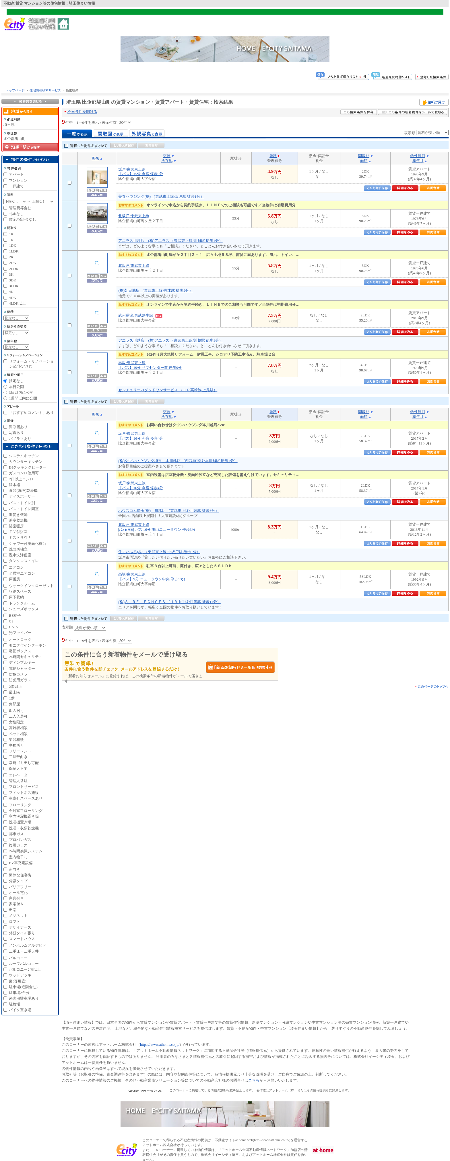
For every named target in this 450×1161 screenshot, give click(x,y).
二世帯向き (18, 757)
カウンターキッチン (25, 461)
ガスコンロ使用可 (24, 473)
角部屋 (14, 704)
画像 (95, 158)
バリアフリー (20, 887)
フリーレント (20, 751)
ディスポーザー (22, 496)
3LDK (13, 286)
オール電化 (18, 892)
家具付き (16, 898)
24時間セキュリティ (25, 657)
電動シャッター (22, 668)
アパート (16, 174)
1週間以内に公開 (23, 398)
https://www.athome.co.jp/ (159, 1044)
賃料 (273, 156)
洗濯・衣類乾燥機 (24, 828)
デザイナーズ (20, 927)
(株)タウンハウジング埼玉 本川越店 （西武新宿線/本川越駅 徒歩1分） (177, 461)
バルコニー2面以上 (25, 969)
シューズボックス (24, 609)
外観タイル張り (22, 933)
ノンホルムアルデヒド (27, 945)
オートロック (20, 639)
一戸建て (16, 186)
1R (11, 234)
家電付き (16, 904)
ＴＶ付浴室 (18, 532)
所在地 (166, 160)
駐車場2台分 (19, 992)
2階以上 (15, 686)
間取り (363, 156)
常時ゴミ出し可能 (24, 763)
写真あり (16, 432)
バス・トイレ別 (22, 503)
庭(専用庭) (17, 981)
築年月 (418, 160)
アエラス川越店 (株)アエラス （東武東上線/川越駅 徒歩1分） (170, 240)
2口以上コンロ (21, 479)
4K (11, 291)
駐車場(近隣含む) (23, 987)
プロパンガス (20, 839)
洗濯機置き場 (20, 822)
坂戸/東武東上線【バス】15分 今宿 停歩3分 (140, 171)
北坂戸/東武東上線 (133, 216)
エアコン (16, 567)
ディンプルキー (22, 662)
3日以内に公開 (21, 392)
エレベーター (20, 775)
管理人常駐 (18, 781)
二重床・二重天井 (24, 951)
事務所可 (16, 745)
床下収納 (16, 597)
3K (11, 274)
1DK (12, 245)
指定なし (16, 381)
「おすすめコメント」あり (31, 412)
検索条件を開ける (82, 111)
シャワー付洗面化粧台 (27, 543)
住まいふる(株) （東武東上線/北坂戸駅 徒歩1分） (159, 552)
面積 (364, 160)
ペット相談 (18, 734)
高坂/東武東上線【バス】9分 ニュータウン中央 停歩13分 (151, 576)
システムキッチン (24, 456)
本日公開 (16, 387)
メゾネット (18, 915)
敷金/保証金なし (22, 219)
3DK (12, 280)
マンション (18, 180)
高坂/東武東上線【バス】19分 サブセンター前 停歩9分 (150, 365)
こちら (253, 1080)
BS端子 (15, 615)
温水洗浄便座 (20, 555)
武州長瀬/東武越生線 (140, 315)
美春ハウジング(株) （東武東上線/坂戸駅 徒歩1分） (161, 196)
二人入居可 (18, 716)
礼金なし (16, 214)
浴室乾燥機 (18, 520)
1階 (12, 698)
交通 (166, 156)
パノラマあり (20, 438)
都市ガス (16, 834)
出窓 (12, 910)
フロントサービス (24, 786)
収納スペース (20, 591)
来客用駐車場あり (24, 998)
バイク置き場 (20, 1010)
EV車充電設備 (20, 863)
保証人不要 (18, 768)
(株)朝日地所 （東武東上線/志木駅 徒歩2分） (155, 290)
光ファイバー (20, 633)
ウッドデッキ (20, 975)
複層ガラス (18, 845)
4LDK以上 (17, 303)
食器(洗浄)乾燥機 (23, 490)
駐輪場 (14, 1004)
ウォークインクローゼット (31, 586)
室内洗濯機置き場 (24, 816)
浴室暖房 (16, 526)
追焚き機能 (18, 514)
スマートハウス (22, 939)
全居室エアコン (22, 573)
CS (11, 621)
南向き (14, 869)
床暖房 (14, 579)
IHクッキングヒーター (27, 467)
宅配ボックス (20, 651)
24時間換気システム (25, 851)
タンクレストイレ (24, 561)
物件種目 (417, 156)
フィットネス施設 (24, 792)
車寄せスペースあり (25, 798)
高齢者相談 (18, 728)
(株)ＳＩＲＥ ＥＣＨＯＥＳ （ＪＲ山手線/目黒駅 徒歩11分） (169, 602)
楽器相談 (16, 739)
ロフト (14, 921)
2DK (12, 263)
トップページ (15, 90)
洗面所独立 (18, 549)
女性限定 (16, 722)
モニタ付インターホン (27, 645)
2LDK (13, 269)
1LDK (13, 251)
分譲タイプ (18, 881)
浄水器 (14, 485)
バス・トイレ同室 (24, 509)
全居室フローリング (25, 810)
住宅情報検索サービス (45, 90)
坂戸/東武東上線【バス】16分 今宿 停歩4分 (140, 435)
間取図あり (18, 427)
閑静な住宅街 (20, 875)
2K (11, 257)
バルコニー (18, 958)
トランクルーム (22, 603)
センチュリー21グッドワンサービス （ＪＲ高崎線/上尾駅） (167, 390)
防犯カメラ (18, 674)
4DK (12, 297)
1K (11, 240)
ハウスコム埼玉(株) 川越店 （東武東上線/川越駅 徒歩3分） (168, 510)
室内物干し (18, 857)
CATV (14, 627)
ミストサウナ (20, 537)
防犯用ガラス (20, 680)
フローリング (20, 805)
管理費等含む (20, 208)
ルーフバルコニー (24, 964)
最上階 (14, 692)
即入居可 (16, 710)
